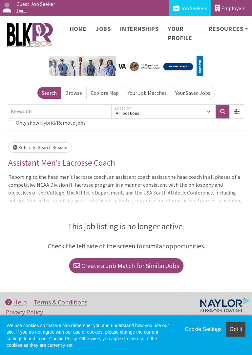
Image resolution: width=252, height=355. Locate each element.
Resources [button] (226, 28)
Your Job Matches (147, 93)
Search (49, 93)
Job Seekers (190, 8)
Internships (139, 28)
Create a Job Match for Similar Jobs (126, 265)
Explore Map (105, 93)
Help (16, 302)
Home (78, 28)
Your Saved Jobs (192, 93)
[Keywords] (60, 111)
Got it (236, 329)
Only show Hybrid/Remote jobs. (51, 122)
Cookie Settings (203, 329)
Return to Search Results (40, 147)
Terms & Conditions (60, 302)
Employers (230, 8)
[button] (237, 111)
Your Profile (180, 33)
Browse (73, 93)
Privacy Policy (24, 312)
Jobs (103, 28)
